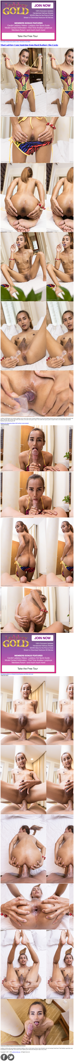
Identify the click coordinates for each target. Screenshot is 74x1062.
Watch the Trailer (4, 675)
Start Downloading (5, 424)
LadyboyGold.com (16, 1052)
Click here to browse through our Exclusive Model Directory (13, 1045)
